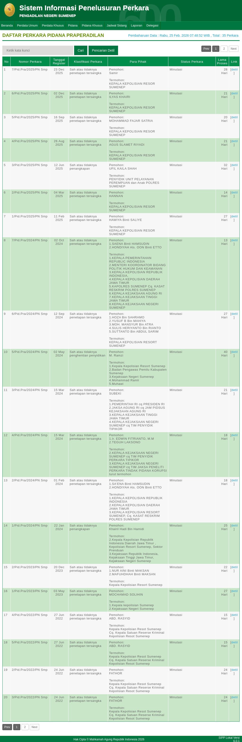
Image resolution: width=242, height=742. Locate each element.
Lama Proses (222, 61)
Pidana (72, 25)
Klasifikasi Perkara (88, 61)
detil (234, 69)
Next (234, 48)
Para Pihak (138, 61)
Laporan (136, 25)
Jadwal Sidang (117, 25)
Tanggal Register (59, 61)
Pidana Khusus (92, 25)
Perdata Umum (27, 25)
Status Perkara (192, 61)
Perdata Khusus (53, 25)
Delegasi (152, 25)
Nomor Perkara (30, 61)
